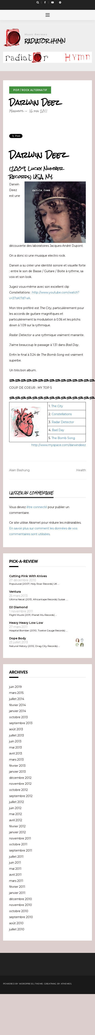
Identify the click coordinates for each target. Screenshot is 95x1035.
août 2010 (16, 923)
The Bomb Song (63, 438)
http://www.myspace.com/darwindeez (58, 445)
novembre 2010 (20, 905)
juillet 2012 (16, 802)
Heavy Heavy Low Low (26, 623)
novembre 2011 (20, 838)
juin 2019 (15, 687)
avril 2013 (15, 753)
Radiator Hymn (45, 41)
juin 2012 (15, 808)
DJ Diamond (18, 607)
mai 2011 (15, 869)
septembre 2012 (20, 796)
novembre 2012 (20, 784)
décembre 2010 (20, 899)
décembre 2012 (20, 778)
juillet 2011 (16, 856)
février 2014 (17, 705)
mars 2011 (16, 881)
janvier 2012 (17, 832)
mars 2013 (16, 759)
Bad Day (58, 430)
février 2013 (17, 766)
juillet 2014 (16, 699)
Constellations (62, 414)
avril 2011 (15, 874)
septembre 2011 (20, 850)
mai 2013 (15, 747)
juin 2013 (15, 741)
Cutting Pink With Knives (28, 576)
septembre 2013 (20, 723)
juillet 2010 (16, 929)
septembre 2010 (21, 917)
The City (57, 406)
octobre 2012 (18, 790)
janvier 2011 (17, 893)
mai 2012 (15, 814)
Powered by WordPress (18, 983)
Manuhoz (16, 111)
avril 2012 (15, 820)
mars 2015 (16, 693)
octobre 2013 (18, 717)
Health (81, 470)
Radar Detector (63, 422)
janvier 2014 (17, 711)
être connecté (37, 507)
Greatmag (50, 983)
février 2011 (17, 887)
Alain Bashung (19, 470)
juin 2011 (15, 862)
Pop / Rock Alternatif (30, 90)
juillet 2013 (16, 735)
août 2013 (16, 729)
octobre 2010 (18, 911)
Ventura (15, 591)
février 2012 (17, 826)
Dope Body (17, 638)
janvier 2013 (17, 771)
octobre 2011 (18, 844)
